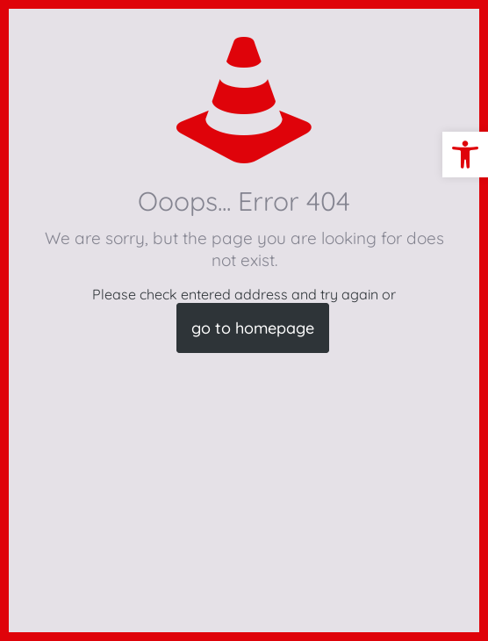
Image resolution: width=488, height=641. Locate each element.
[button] (465, 154)
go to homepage (252, 328)
